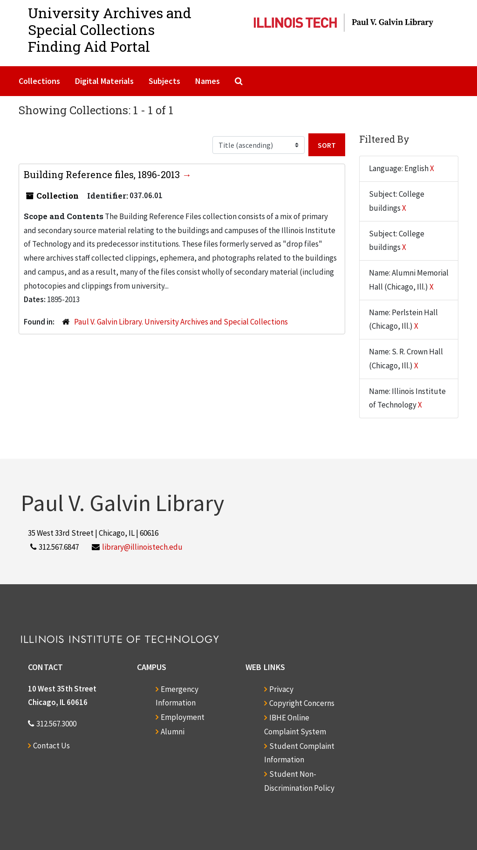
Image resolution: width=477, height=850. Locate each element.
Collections (39, 81)
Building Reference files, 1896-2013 (103, 174)
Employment (182, 717)
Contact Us (51, 745)
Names (207, 81)
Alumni (172, 731)
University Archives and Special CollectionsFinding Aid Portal (109, 29)
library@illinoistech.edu (142, 547)
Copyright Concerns (301, 703)
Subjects (164, 81)
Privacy (281, 689)
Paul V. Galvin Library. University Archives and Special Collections (181, 322)
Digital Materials (104, 81)
